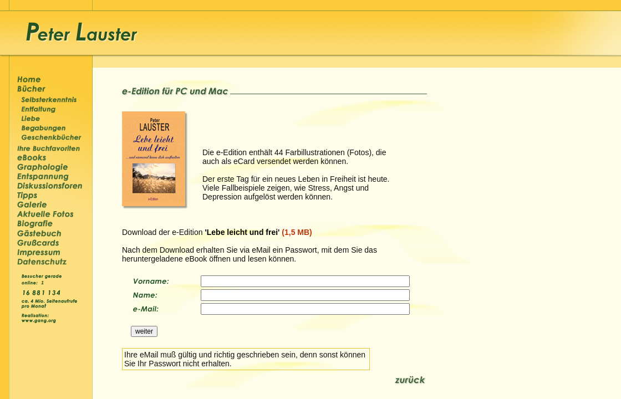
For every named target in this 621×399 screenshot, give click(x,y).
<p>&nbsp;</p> (44, 281)
